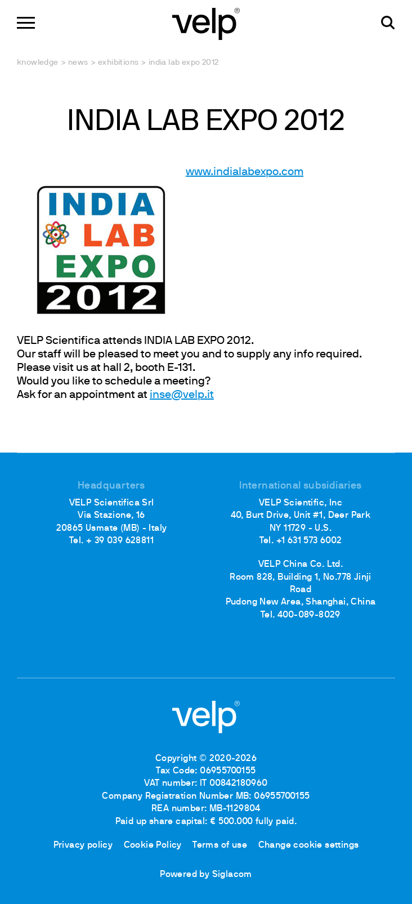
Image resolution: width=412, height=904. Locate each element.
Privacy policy (83, 845)
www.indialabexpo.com (160, 172)
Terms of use (219, 845)
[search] (388, 23)
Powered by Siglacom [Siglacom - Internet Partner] (206, 875)
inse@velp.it (182, 395)
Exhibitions (118, 62)
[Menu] (26, 23)
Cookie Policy (153, 845)
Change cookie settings (308, 845)
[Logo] (206, 22)
